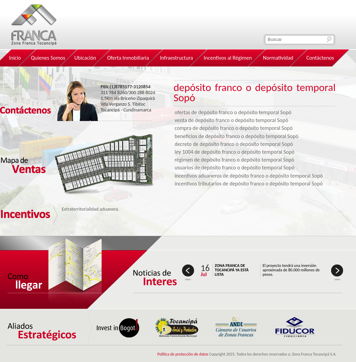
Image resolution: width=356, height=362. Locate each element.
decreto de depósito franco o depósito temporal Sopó (234, 144)
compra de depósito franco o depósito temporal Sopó (234, 128)
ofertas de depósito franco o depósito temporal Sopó (233, 112)
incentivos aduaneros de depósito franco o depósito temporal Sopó (249, 175)
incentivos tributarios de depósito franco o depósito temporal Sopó (249, 183)
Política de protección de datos (182, 354)
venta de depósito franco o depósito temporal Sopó (231, 120)
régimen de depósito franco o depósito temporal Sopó (234, 159)
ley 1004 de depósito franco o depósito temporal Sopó (235, 152)
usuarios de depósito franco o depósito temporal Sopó (235, 167)
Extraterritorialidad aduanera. (90, 209)
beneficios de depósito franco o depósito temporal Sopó (236, 136)
